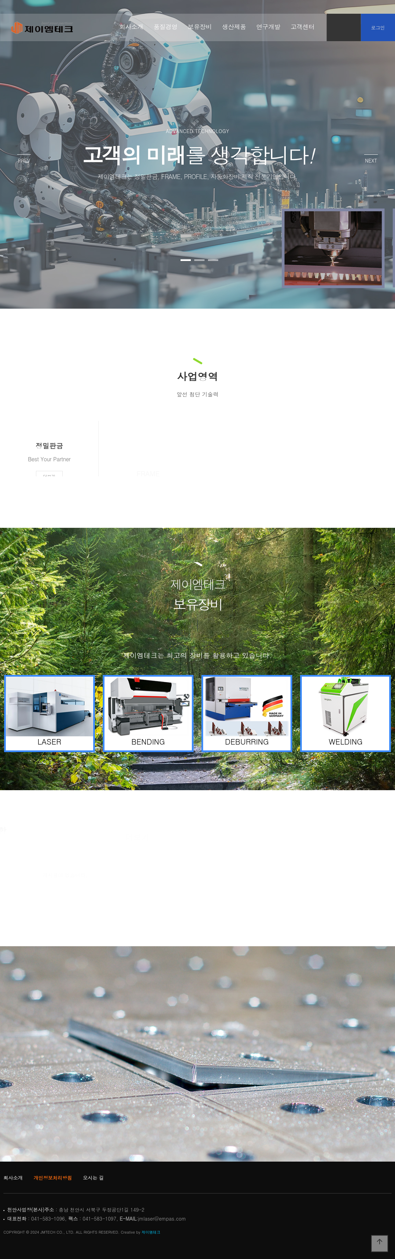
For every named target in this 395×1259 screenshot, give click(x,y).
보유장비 (200, 27)
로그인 (378, 27)
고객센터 (302, 27)
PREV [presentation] (24, 160)
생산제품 (234, 27)
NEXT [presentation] (371, 160)
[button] (186, 260)
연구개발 (268, 27)
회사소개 (131, 27)
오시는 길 (93, 1177)
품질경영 (165, 27)
